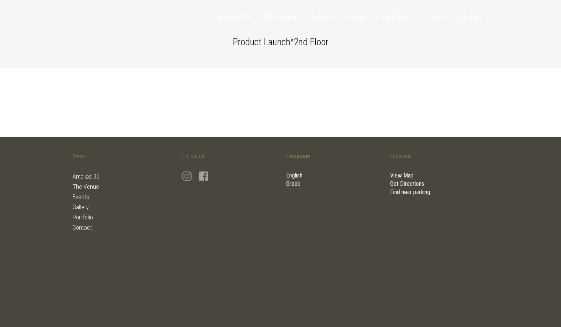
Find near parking (410, 192)
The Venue (86, 186)
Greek (293, 183)
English (294, 175)
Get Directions (407, 183)
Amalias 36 (86, 176)
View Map (402, 175)
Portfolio (83, 217)
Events (81, 197)
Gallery (81, 207)
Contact (82, 227)
